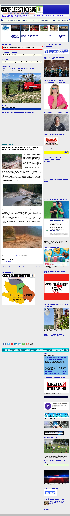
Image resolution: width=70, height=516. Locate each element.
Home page (3, 15)
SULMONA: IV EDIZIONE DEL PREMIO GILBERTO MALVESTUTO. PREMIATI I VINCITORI (56, 502)
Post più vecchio (37, 266)
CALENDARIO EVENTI (9, 15)
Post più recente (6, 266)
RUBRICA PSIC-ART (44, 15)
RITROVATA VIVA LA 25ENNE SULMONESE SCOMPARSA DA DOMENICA (19, 68)
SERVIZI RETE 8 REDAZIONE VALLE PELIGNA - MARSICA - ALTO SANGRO (12, 16)
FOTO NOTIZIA (33, 15)
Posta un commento (7, 261)
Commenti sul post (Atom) (10, 268)
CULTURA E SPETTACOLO (26, 15)
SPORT (15, 15)
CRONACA (19, 15)
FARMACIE (38, 15)
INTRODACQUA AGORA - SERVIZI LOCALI (58, 15)
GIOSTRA (49, 15)
